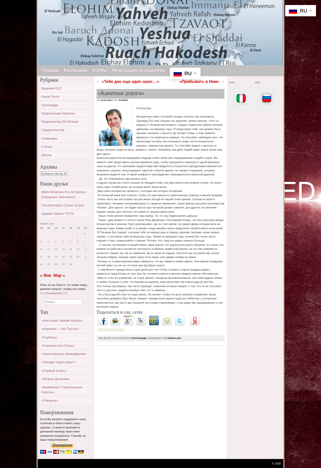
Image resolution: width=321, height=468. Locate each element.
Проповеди (138, 338)
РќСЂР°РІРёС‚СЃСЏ (111, 329)
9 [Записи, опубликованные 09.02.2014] (85, 241)
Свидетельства (52, 130)
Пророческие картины (58, 113)
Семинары (49, 138)
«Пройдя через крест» (58, 362)
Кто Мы (100, 70)
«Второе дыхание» (55, 379)
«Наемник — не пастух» (60, 329)
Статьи (46, 147)
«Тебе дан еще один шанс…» (128, 81)
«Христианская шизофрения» (64, 354)
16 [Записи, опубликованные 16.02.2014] (85, 249)
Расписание (76, 70)
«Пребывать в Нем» (202, 81)
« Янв (45, 275)
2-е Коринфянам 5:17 (53, 293)
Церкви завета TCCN (57, 213)
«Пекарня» (49, 400)
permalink (174, 338)
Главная (51, 70)
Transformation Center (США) (63, 205)
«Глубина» (49, 337)
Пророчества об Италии (59, 122)
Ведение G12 (51, 88)
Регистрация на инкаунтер (138, 70)
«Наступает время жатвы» (62, 320)
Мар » (59, 275)
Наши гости (50, 96)
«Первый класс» (54, 371)
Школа (46, 155)
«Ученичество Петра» (57, 345)
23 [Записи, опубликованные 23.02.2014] (85, 257)
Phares (123, 100)
